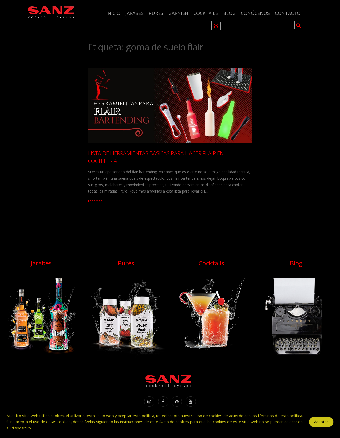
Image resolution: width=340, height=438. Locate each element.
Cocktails (205, 13)
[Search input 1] (258, 25)
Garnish (178, 13)
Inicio (113, 13)
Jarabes (134, 13)
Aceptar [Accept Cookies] (321, 425)
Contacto (288, 13)
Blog (229, 13)
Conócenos (255, 13)
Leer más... (96, 200)
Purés (156, 13)
